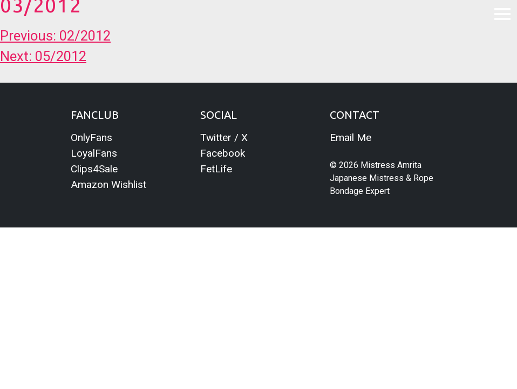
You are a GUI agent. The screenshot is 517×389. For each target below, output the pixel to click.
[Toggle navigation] (502, 13)
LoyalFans (94, 153)
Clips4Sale (94, 169)
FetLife (216, 169)
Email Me (350, 137)
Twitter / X (224, 137)
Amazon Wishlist (108, 184)
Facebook (222, 153)
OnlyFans (91, 137)
